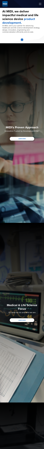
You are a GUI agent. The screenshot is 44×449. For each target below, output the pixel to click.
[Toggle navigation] (40, 4)
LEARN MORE (22, 138)
